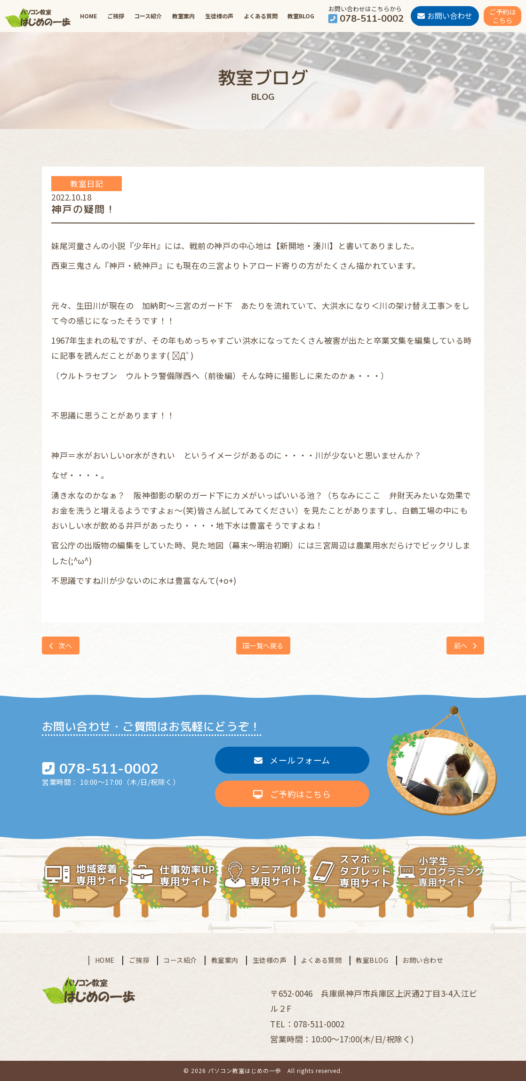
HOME (88, 16)
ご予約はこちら (292, 794)
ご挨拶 (115, 16)
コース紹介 (148, 16)
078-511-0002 (109, 769)
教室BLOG (300, 16)
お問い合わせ (422, 960)
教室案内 (183, 16)
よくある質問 (261, 16)
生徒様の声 (219, 16)
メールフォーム (292, 760)
